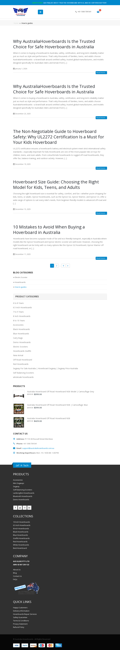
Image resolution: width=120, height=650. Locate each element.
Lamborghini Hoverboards (23, 493)
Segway (16, 486)
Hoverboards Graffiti (22, 351)
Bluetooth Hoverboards (22, 496)
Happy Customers (20, 608)
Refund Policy (18, 627)
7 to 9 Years (18, 312)
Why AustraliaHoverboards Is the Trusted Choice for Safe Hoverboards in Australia (54, 44)
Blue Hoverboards (21, 333)
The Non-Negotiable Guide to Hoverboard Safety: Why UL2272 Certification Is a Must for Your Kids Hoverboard (58, 136)
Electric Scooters (20, 346)
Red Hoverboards (20, 364)
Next (68, 266)
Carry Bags (18, 338)
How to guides (21, 287)
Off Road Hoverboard (22, 360)
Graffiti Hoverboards (21, 538)
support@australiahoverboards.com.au (38, 448)
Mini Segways (18, 483)
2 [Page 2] (56, 265)
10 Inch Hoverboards (21, 522)
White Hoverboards (21, 545)
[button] (40, 12)
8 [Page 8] (63, 265)
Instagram (25, 508)
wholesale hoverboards (23, 377)
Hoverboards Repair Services (25, 614)
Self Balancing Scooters (23, 373)
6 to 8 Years (18, 303)
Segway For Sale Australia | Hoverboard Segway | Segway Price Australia (45, 368)
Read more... (101, 72)
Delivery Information (21, 611)
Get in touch (22, 465)
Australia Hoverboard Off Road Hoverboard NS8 (48, 418)
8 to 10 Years (19, 320)
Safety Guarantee (20, 617)
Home (16, 23)
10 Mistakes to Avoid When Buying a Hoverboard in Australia (49, 229)
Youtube (20, 508)
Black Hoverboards (21, 329)
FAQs (15, 579)
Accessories (18, 325)
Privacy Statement (20, 624)
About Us (17, 570)
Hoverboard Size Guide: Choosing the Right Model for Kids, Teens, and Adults (56, 184)
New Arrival (18, 355)
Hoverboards (20, 282)
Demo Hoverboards (22, 342)
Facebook (15, 508)
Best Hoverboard (20, 548)
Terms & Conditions (21, 621)
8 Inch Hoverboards (21, 316)
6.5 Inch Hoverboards (22, 307)
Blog (15, 573)
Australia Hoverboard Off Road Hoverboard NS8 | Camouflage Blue (57, 405)
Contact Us (17, 576)
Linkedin (29, 508)
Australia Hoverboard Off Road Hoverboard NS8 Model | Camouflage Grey (60, 391)
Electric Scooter (21, 277)
